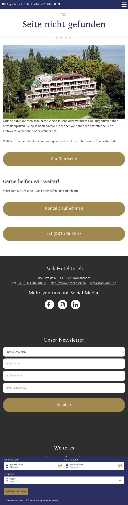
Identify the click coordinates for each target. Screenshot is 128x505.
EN (58, 4)
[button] (34, 466)
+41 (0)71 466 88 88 (41, 4)
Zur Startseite (64, 158)
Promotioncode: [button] (13, 500)
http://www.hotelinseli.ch (68, 283)
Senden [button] (64, 404)
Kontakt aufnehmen (64, 208)
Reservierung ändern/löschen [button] (42, 500)
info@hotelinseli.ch (15, 4)
